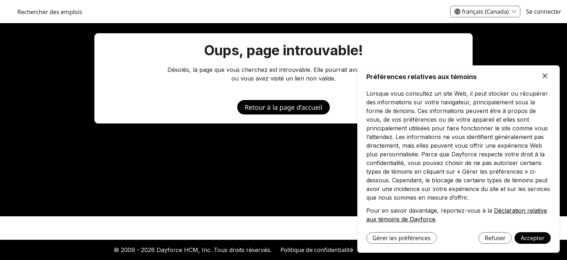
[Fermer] (545, 76)
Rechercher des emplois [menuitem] (49, 12)
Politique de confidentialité (316, 250)
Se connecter (543, 12)
